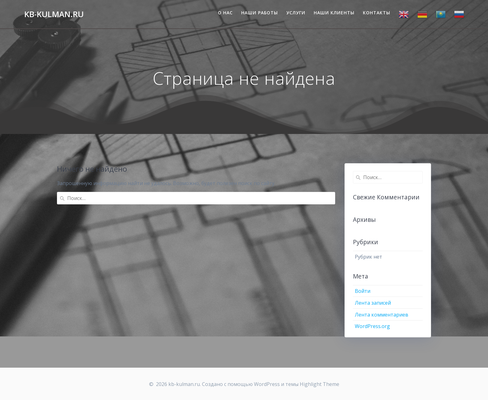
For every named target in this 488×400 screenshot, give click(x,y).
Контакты (376, 13)
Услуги (295, 13)
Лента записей (373, 302)
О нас (225, 13)
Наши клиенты (334, 13)
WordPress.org (372, 326)
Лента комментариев (381, 314)
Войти (362, 291)
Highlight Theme (319, 384)
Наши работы (259, 13)
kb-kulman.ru (54, 14)
